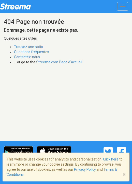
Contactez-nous (27, 57)
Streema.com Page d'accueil (59, 62)
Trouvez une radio (28, 47)
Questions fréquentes (31, 52)
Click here (111, 159)
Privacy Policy (85, 169)
